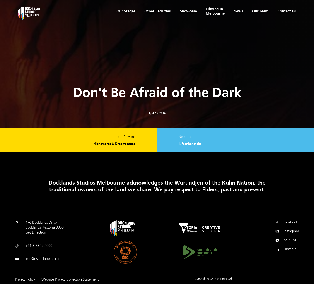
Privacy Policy (25, 279)
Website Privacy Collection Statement (70, 279)
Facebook (286, 222)
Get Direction (35, 232)
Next (235, 140)
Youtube (285, 240)
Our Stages (125, 11)
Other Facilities (157, 11)
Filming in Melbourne (215, 11)
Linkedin (285, 249)
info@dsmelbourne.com (43, 259)
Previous (78, 140)
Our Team (260, 11)
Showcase (187, 11)
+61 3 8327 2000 (38, 246)
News (238, 11)
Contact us (287, 11)
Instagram (287, 231)
